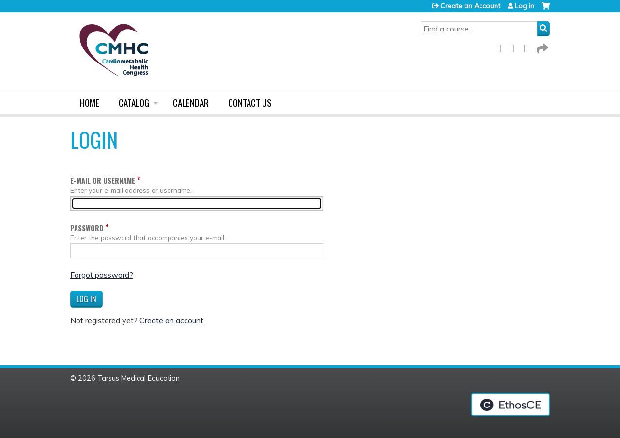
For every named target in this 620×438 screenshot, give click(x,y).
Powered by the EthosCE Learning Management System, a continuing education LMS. (510, 404)
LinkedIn (528, 46)
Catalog (134, 102)
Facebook (502, 46)
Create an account (171, 320)
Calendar (191, 102)
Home (89, 102)
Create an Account (470, 5)
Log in (524, 5)
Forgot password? (101, 275)
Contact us (250, 102)
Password (87, 228)
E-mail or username (102, 180)
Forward (541, 46)
